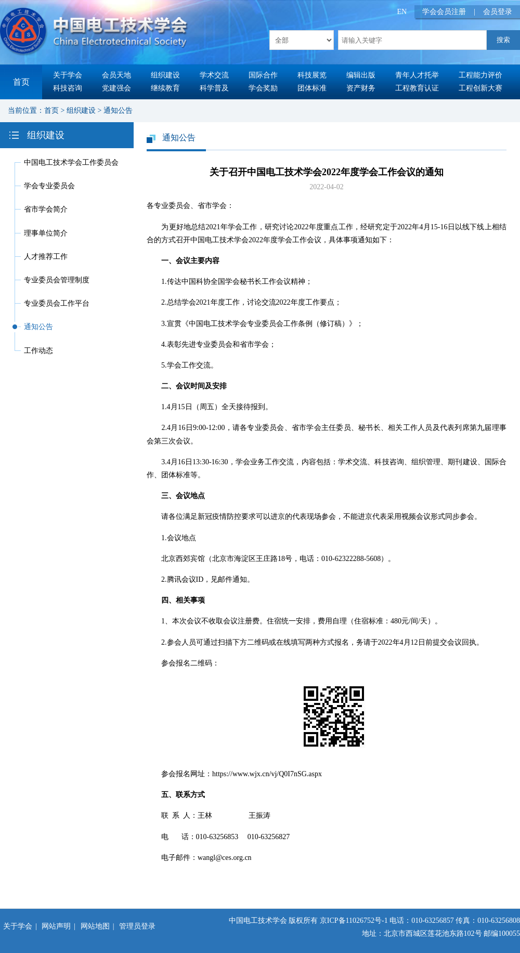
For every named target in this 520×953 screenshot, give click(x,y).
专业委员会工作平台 (56, 303)
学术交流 (214, 75)
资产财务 (360, 88)
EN (402, 12)
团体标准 (312, 88)
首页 (21, 81)
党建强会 (116, 88)
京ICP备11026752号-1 (354, 920)
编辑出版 (360, 75)
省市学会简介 (46, 209)
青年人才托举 (417, 75)
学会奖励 (263, 88)
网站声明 (56, 926)
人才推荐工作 (46, 256)
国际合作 (263, 75)
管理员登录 (137, 926)
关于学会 (67, 75)
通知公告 (118, 110)
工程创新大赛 (480, 88)
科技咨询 (67, 88)
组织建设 (165, 75)
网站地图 (95, 926)
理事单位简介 (46, 233)
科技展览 (312, 75)
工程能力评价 (480, 75)
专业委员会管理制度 (56, 280)
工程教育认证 (417, 88)
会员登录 (497, 12)
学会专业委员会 (49, 186)
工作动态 (38, 351)
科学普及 (214, 88)
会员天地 (116, 75)
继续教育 (165, 88)
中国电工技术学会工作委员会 (71, 162)
